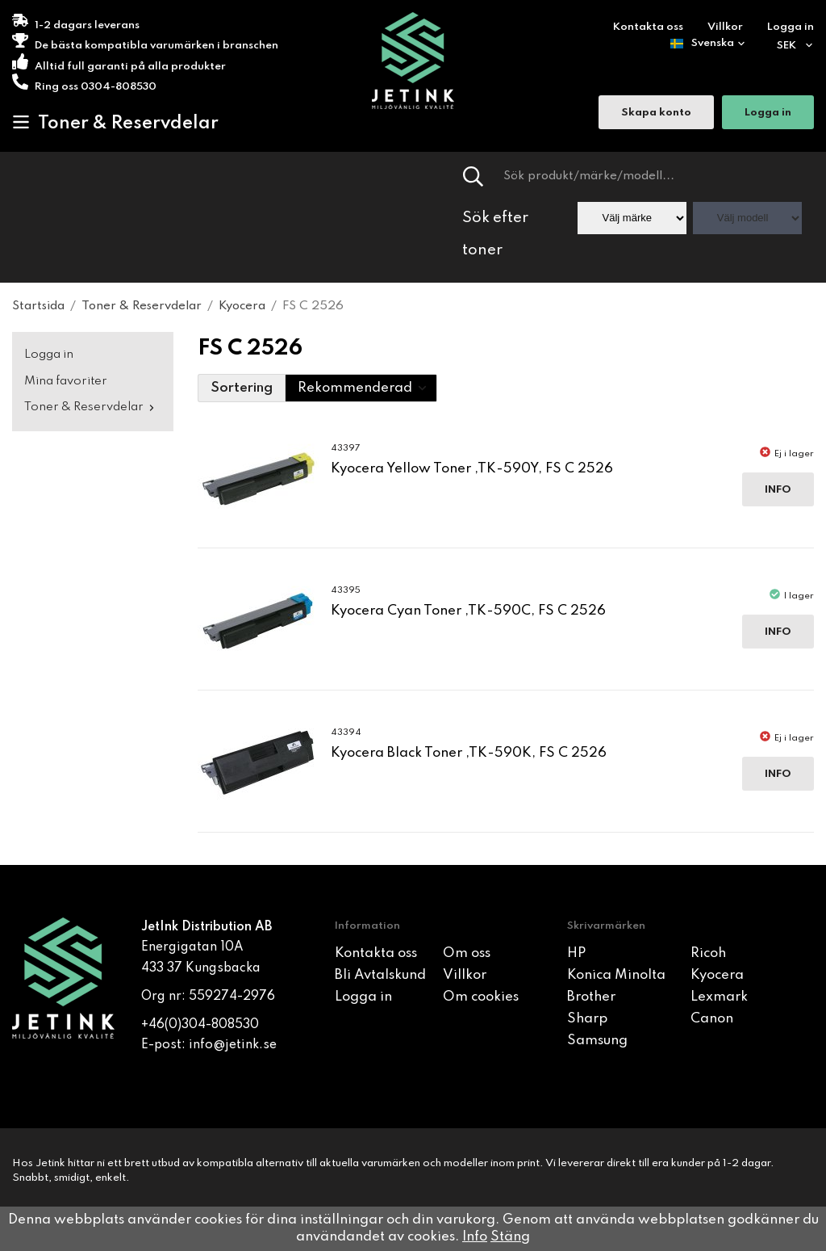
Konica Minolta (616, 975)
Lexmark (719, 997)
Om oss (466, 953)
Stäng (510, 1237)
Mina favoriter (65, 381)
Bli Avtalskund (380, 975)
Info (778, 490)
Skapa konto (656, 113)
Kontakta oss (648, 27)
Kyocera (717, 975)
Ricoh (708, 953)
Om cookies (481, 997)
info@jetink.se (233, 1045)
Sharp (587, 1019)
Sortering (242, 388)
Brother (591, 997)
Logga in (790, 27)
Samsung (597, 1040)
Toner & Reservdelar (115, 122)
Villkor (725, 27)
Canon (711, 1019)
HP (576, 953)
